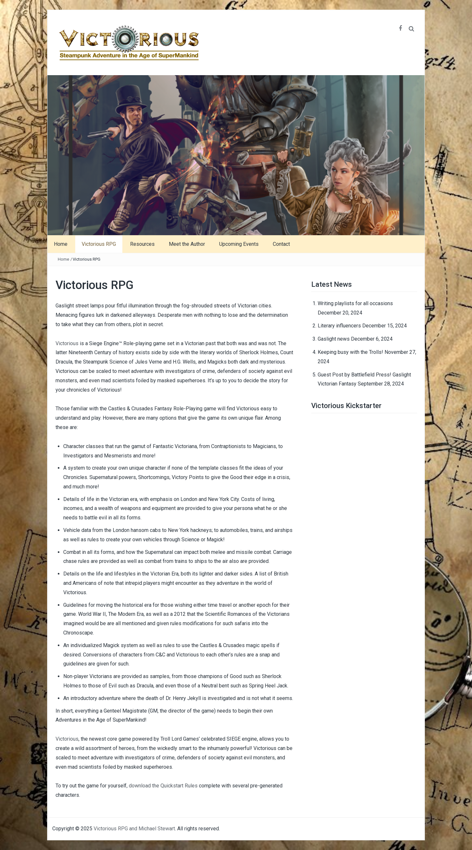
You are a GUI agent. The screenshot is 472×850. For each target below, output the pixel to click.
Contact (281, 244)
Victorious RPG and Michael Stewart (134, 828)
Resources (142, 244)
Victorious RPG (99, 244)
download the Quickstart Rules (163, 786)
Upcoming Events (239, 244)
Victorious (67, 343)
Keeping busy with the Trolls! (350, 352)
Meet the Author (187, 244)
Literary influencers (339, 326)
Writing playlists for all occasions (355, 303)
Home (60, 244)
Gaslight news (334, 339)
